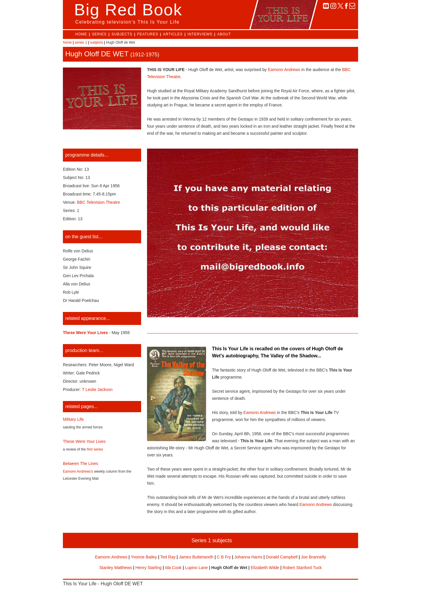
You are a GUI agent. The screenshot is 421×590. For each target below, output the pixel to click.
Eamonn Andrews (284, 69)
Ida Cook (173, 567)
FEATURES (147, 34)
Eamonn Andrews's (78, 471)
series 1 (81, 42)
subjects (96, 42)
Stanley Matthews (115, 567)
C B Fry (224, 557)
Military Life (73, 419)
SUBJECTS (122, 34)
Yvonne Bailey (144, 557)
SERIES (99, 34)
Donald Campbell (281, 557)
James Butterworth (196, 557)
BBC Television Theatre (98, 202)
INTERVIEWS (199, 34)
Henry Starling (149, 567)
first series (95, 449)
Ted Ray (167, 557)
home (67, 42)
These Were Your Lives (84, 441)
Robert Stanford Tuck (302, 567)
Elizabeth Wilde (265, 567)
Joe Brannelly (313, 557)
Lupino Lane (196, 567)
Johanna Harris (248, 557)
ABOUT (224, 34)
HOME (81, 34)
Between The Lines (80, 463)
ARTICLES (172, 34)
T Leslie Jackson (97, 389)
